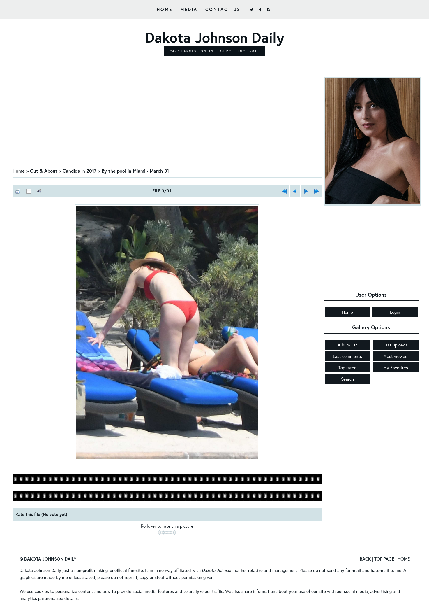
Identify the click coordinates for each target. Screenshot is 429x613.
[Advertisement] (167, 120)
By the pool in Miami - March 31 (135, 171)
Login (395, 312)
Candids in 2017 (79, 171)
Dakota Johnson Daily (40, 570)
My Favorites (395, 367)
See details (67, 598)
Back (365, 559)
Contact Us (223, 9)
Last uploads (395, 345)
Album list (347, 345)
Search (347, 379)
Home (164, 9)
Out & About (43, 171)
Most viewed (395, 356)
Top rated (347, 367)
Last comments (347, 356)
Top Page (384, 559)
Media (188, 9)
